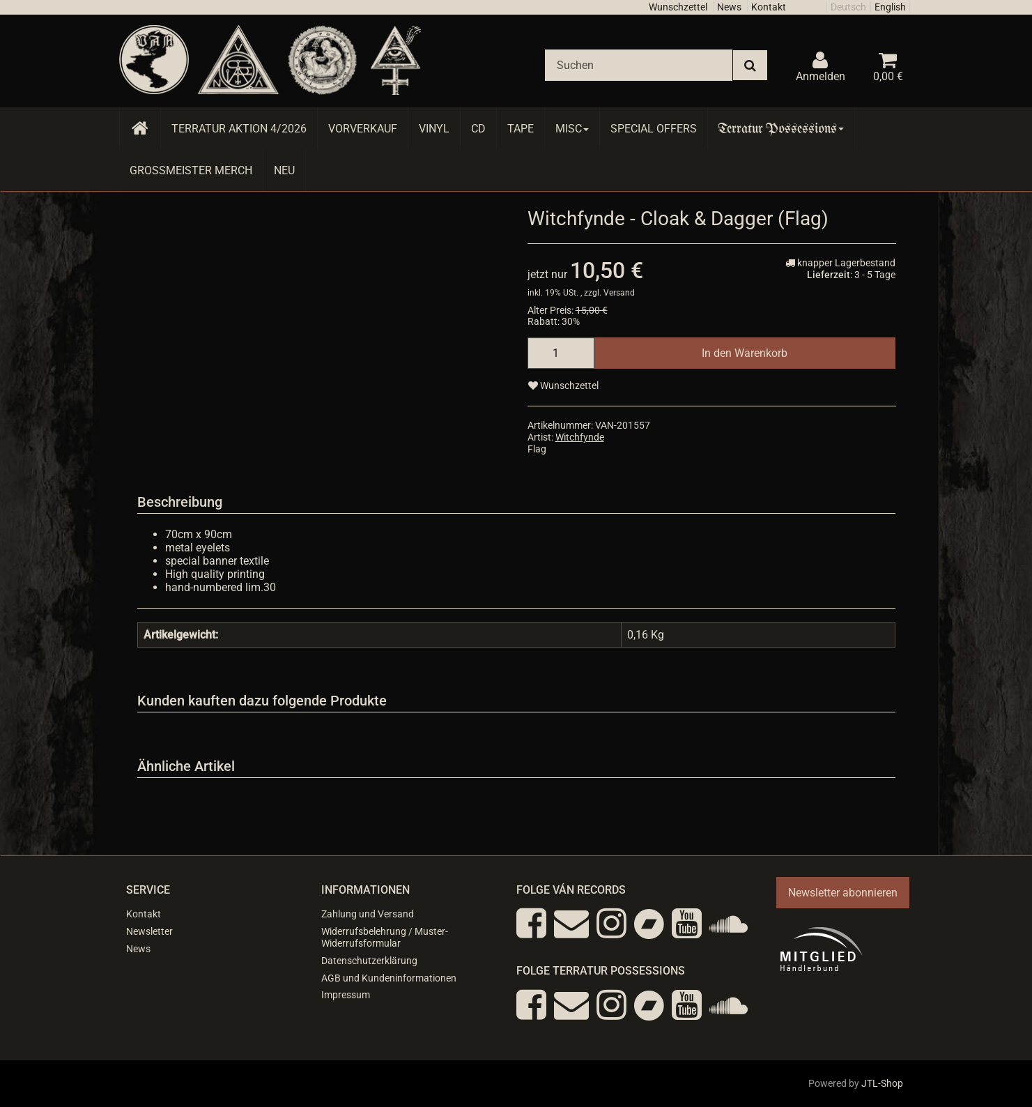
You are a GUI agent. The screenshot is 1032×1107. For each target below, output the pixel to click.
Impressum (345, 994)
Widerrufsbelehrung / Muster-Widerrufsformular (384, 937)
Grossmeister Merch (191, 170)
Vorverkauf (362, 128)
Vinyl (434, 128)
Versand (619, 293)
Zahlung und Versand (367, 913)
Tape (520, 128)
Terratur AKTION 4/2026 (239, 128)
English (890, 7)
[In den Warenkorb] (744, 353)
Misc (572, 128)
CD (478, 128)
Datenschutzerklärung (369, 960)
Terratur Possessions (781, 129)
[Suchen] (638, 65)
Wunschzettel (678, 7)
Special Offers (653, 128)
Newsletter (149, 931)
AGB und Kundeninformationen (388, 978)
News (729, 7)
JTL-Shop (882, 1083)
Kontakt (768, 7)
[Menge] (560, 353)
